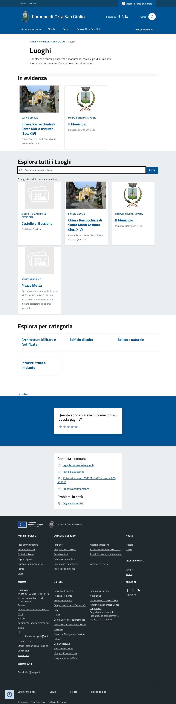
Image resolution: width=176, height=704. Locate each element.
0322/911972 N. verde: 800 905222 (33, 612)
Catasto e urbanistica (64, 559)
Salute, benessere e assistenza (105, 549)
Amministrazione (31, 29)
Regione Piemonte (28, 3)
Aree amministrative (28, 544)
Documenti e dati (26, 549)
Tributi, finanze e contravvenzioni (106, 556)
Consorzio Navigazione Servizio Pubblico (69, 636)
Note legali (95, 595)
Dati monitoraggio (26, 691)
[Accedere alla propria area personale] (137, 3)
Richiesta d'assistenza (101, 619)
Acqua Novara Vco (63, 600)
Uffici (20, 573)
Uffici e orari (23, 650)
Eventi (129, 574)
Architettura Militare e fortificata (33, 215)
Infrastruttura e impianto (82, 117)
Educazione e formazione (66, 564)
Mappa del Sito (98, 691)
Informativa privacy (99, 591)
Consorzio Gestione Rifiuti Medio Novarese (70, 627)
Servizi (66, 29)
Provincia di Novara (63, 591)
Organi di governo (26, 559)
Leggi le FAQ (96, 608)
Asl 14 (57, 615)
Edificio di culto (29, 117)
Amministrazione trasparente (104, 604)
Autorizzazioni (61, 554)
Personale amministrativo (30, 564)
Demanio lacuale (62, 643)
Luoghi (129, 569)
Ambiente (59, 544)
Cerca (152, 170)
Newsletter (131, 594)
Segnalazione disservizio (102, 612)
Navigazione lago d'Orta (66, 658)
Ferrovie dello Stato (63, 648)
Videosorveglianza (99, 564)
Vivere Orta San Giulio (89, 29)
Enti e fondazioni (26, 554)
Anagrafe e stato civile (65, 549)
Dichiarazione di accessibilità (104, 600)
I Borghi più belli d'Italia (65, 653)
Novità (51, 29)
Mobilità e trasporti (99, 544)
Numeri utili (23, 655)
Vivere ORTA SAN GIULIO (52, 41)
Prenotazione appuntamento (104, 616)
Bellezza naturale (31, 279)
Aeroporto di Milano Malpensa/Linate (70, 607)
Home (33, 41)
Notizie (129, 544)
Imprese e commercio (64, 568)
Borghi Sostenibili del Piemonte (69, 619)
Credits (73, 691)
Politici (21, 568)
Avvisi (129, 549)
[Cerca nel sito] (151, 16)
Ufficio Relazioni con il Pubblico (33, 646)
